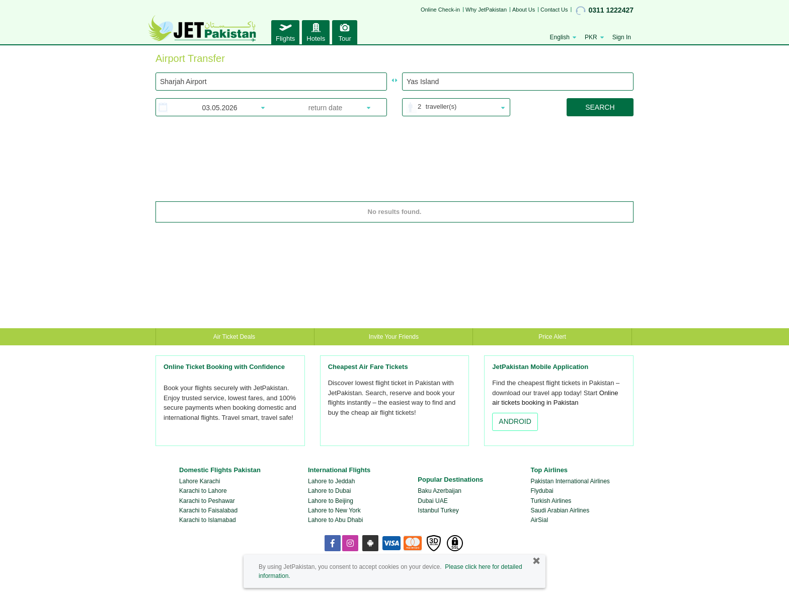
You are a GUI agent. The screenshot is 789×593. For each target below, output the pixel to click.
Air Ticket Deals (235, 336)
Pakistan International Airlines (569, 481)
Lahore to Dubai (329, 490)
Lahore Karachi (199, 481)
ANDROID (515, 421)
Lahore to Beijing (330, 500)
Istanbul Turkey (438, 510)
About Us (523, 10)
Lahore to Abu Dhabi (335, 520)
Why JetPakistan (486, 10)
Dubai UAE (432, 500)
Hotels (315, 31)
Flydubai (541, 490)
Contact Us (554, 10)
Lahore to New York (334, 510)
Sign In (621, 37)
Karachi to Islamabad (207, 520)
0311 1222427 (605, 10)
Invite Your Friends (394, 336)
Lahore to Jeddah (331, 481)
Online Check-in (440, 10)
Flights (285, 31)
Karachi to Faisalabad (208, 510)
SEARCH (599, 107)
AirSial (539, 520)
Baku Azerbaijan (439, 490)
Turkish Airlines (550, 500)
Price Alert (552, 336)
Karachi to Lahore (203, 490)
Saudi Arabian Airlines (559, 510)
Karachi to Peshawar (207, 500)
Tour (345, 31)
